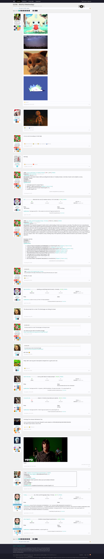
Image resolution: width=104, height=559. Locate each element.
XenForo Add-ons (37, 554)
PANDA (53, 172)
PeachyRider (17, 383)
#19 (89, 513)
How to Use (49, 186)
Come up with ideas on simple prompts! (35, 172)
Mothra (17, 426)
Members (24, 1)
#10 (89, 316)
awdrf (17, 206)
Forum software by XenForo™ (23, 554)
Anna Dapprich (33, 474)
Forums (18, 1)
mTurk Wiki (31, 1)
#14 (89, 391)
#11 (89, 333)
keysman (17, 479)
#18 (89, 488)
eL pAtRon (17, 163)
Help (85, 554)
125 (33, 10)
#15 (89, 413)
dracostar (17, 367)
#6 (89, 214)
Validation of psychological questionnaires (36, 472)
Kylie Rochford (27, 289)
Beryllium (81, 554)
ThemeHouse (30, 556)
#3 (89, 146)
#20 (89, 533)
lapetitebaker (17, 501)
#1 (89, 104)
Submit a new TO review (29, 478)
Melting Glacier (34, 6)
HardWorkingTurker (17, 444)
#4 (89, 166)
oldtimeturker (17, 117)
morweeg (17, 142)
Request (43, 186)
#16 (89, 429)
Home (14, 1)
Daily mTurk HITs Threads (23, 6)
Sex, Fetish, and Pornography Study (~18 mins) (37, 220)
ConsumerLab (27, 398)
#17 (89, 466)
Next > (36, 10)
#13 (89, 370)
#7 (89, 262)
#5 (89, 193)
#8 (89, 280)
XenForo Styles (43, 554)
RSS (90, 554)
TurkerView (26, 175)
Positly (30, 222)
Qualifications (27, 182)
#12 (89, 354)
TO (48, 474)
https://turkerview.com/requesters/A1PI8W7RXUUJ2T (36, 332)
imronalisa (17, 316)
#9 (89, 303)
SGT (25, 199)
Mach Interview (32, 174)
